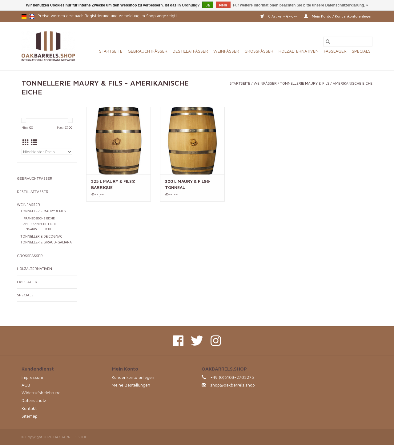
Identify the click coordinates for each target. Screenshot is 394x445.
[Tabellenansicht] (25, 142)
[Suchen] (347, 41)
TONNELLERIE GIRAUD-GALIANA (46, 242)
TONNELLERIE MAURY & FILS (304, 83)
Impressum (32, 377)
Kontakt (29, 408)
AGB (26, 384)
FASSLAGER (335, 51)
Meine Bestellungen (131, 384)
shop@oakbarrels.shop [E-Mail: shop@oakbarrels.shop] (232, 384)
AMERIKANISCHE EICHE (352, 83)
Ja (208, 5)
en (32, 16)
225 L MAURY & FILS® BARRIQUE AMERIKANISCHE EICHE (114, 184)
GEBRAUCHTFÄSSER (147, 51)
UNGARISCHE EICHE (37, 229)
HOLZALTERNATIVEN (299, 51)
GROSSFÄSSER (258, 51)
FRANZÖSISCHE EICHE (39, 218)
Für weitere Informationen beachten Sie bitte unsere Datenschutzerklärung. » (300, 5)
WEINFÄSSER (226, 51)
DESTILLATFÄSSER (190, 51)
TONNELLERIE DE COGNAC (41, 236)
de (24, 16)
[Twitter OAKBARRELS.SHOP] (197, 340)
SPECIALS (361, 51)
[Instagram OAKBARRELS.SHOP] (216, 340)
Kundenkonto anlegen (133, 377)
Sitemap (30, 416)
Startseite (111, 51)
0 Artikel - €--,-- (279, 16)
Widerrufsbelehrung (41, 392)
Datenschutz (34, 400)
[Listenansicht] (34, 142)
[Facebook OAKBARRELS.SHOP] (178, 340)
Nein (223, 5)
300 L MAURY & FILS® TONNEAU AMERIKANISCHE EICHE (188, 184)
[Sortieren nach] (47, 152)
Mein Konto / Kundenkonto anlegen (338, 16)
